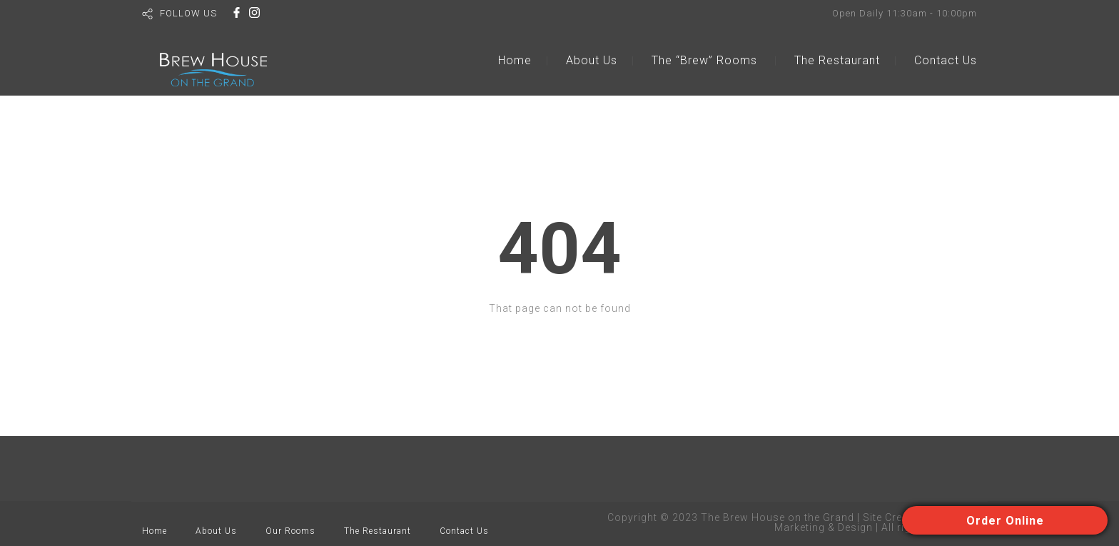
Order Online (1005, 520)
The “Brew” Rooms (704, 60)
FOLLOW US (188, 13)
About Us (591, 60)
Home (515, 60)
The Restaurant (837, 60)
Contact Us (945, 60)
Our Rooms (290, 531)
